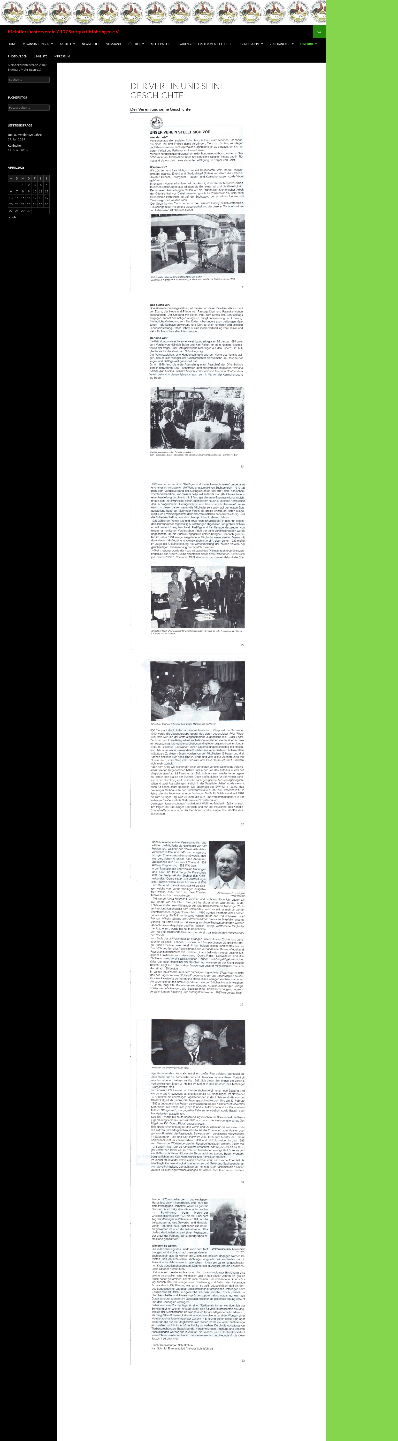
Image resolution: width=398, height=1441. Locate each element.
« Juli (12, 217)
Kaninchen (15, 145)
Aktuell (66, 44)
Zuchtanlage (280, 44)
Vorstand (113, 44)
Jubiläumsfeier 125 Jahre (25, 135)
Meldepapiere (161, 44)
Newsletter (90, 44)
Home (12, 44)
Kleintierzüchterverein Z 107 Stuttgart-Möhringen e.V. (63, 31)
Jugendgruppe (248, 44)
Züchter (134, 44)
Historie (306, 44)
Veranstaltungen (36, 44)
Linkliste (40, 56)
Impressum (62, 56)
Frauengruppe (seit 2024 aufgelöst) (204, 44)
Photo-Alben (17, 56)
